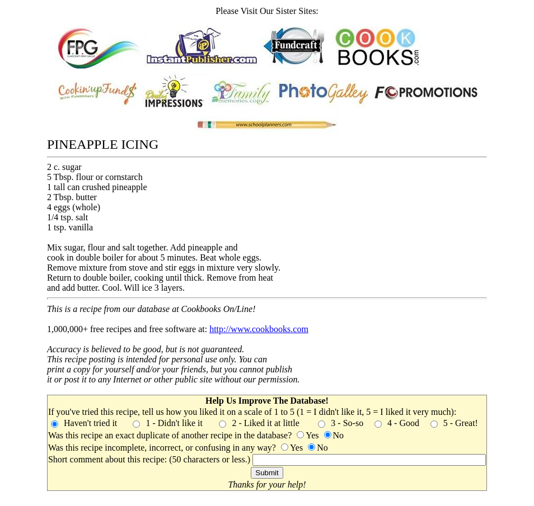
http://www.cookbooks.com (258, 329)
